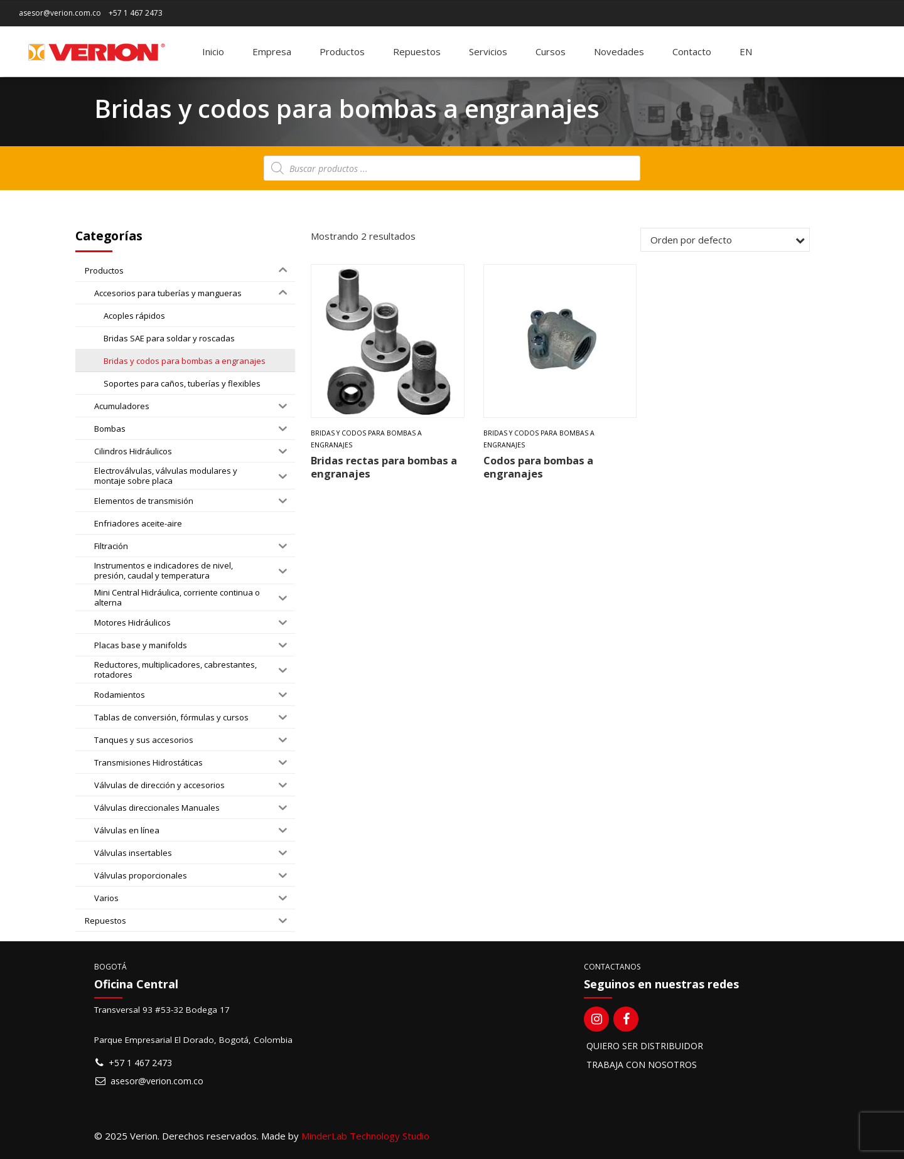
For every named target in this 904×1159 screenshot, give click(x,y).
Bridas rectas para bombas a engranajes (384, 467)
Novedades (619, 51)
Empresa (271, 51)
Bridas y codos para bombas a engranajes (366, 439)
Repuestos (417, 51)
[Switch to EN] (746, 51)
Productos (342, 51)
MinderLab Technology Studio (365, 1136)
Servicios (488, 51)
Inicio (213, 51)
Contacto (691, 51)
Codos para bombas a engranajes (538, 467)
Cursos (550, 51)
